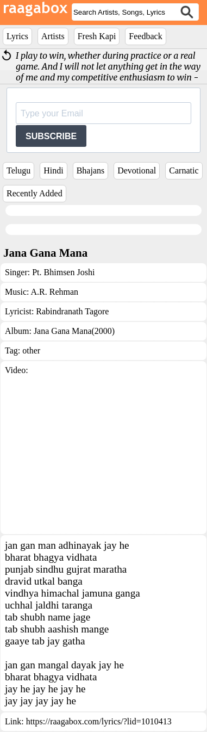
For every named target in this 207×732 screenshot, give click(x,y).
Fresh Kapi (97, 36)
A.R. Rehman (55, 291)
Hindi (53, 170)
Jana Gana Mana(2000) (74, 331)
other (31, 350)
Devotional (136, 170)
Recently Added (34, 193)
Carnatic (183, 170)
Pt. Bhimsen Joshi (63, 272)
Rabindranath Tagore (72, 311)
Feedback (145, 36)
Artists (53, 36)
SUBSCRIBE (51, 136)
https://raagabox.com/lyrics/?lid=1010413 (99, 721)
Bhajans (91, 170)
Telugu (18, 170)
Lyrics (17, 36)
